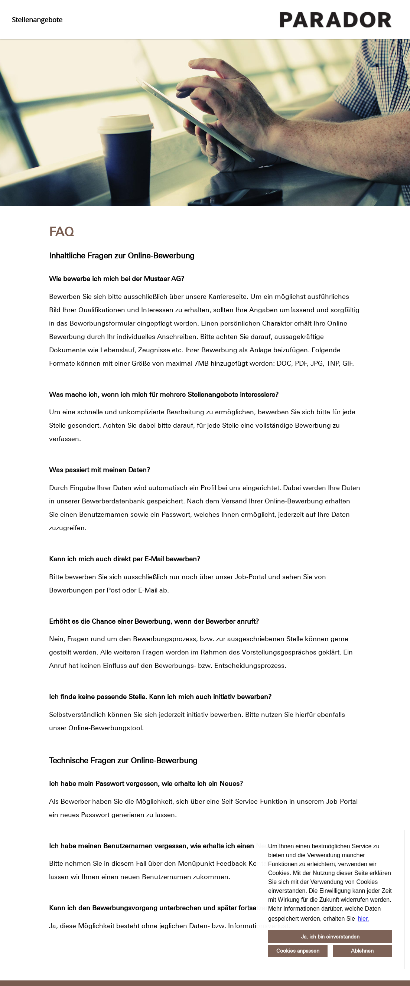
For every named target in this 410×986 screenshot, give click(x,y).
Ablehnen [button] (362, 951)
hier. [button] (363, 918)
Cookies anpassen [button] (297, 951)
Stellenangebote (37, 19)
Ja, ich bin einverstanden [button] (330, 937)
